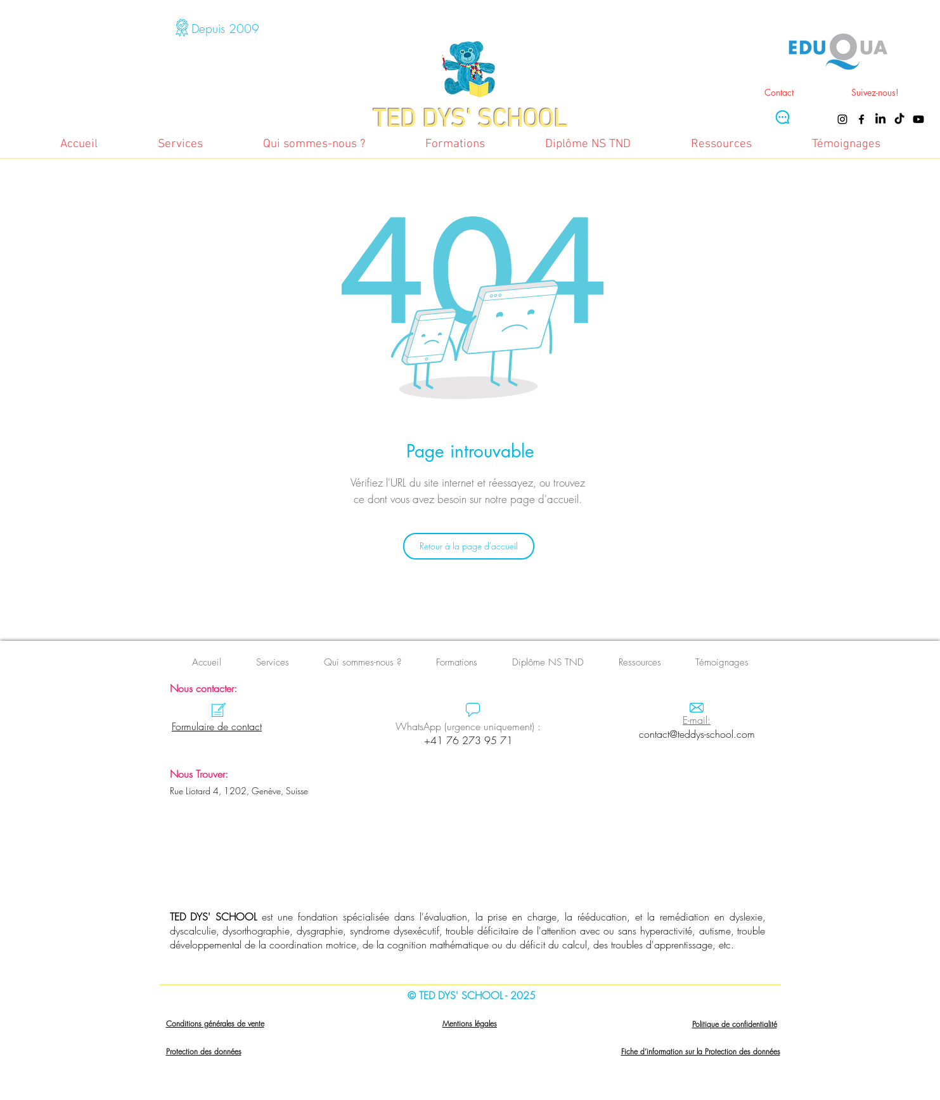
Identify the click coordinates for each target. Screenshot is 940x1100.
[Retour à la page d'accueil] (468, 546)
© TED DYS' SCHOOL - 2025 (472, 995)
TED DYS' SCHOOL (213, 917)
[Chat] (782, 117)
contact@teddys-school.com (697, 734)
